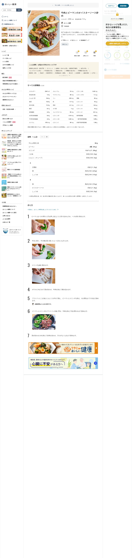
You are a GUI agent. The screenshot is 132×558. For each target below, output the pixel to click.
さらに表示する (63, 75)
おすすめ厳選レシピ (8, 65)
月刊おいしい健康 (8, 125)
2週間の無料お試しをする (117, 43)
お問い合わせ (6, 216)
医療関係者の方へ (9, 24)
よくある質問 (6, 219)
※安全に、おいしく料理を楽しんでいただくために (42, 209)
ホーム (6, 16)
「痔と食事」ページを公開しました (64, 5)
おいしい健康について (10, 20)
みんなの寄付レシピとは (9, 93)
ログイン (111, 6)
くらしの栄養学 (9, 122)
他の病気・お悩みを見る (10, 45)
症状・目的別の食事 (8, 109)
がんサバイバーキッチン (9, 96)
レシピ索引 (6, 61)
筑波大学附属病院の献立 (9, 81)
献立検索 (7, 77)
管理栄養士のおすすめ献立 (10, 84)
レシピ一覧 (6, 55)
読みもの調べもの (8, 119)
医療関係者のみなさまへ (9, 206)
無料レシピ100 (7, 68)
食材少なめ (65, 44)
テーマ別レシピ (7, 58)
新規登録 (123, 6)
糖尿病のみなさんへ (8, 100)
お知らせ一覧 (6, 222)
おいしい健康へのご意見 (9, 212)
